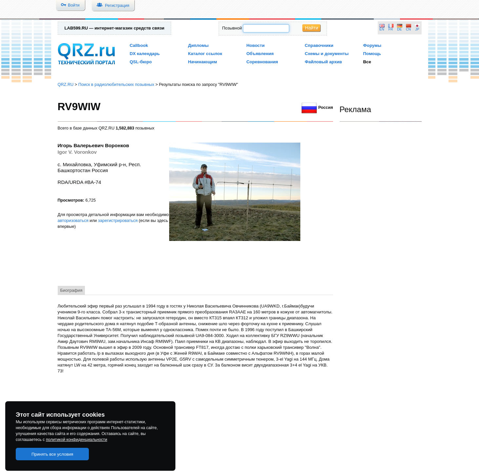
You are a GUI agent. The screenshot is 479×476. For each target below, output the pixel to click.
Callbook (139, 45)
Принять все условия (52, 454)
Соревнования (262, 61)
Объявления (260, 53)
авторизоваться (73, 220)
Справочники (319, 45)
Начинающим (202, 61)
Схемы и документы (327, 53)
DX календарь (145, 53)
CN (408, 29)
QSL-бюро (141, 61)
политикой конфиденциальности (76, 439)
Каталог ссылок (205, 53)
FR (391, 29)
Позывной (232, 28)
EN (381, 29)
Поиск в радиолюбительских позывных (116, 84)
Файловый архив (323, 61)
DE (399, 29)
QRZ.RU (66, 84)
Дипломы (198, 45)
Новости (256, 45)
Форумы (372, 45)
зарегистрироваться (118, 220)
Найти (311, 27)
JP (417, 29)
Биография (71, 290)
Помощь (372, 53)
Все (367, 61)
